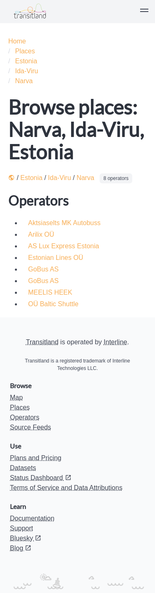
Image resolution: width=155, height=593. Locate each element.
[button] (144, 11)
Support (21, 528)
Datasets (23, 467)
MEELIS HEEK (50, 292)
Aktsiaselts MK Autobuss (64, 222)
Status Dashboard (41, 477)
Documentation (32, 518)
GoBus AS (43, 269)
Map (16, 397)
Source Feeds (30, 427)
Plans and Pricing (36, 457)
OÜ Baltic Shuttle (53, 303)
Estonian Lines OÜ (55, 257)
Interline (115, 342)
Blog (20, 548)
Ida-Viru (26, 70)
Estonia (26, 61)
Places (25, 51)
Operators (24, 417)
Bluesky (25, 538)
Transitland (42, 342)
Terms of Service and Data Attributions (66, 487)
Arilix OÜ (41, 234)
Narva (24, 80)
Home (17, 41)
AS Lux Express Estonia (63, 246)
